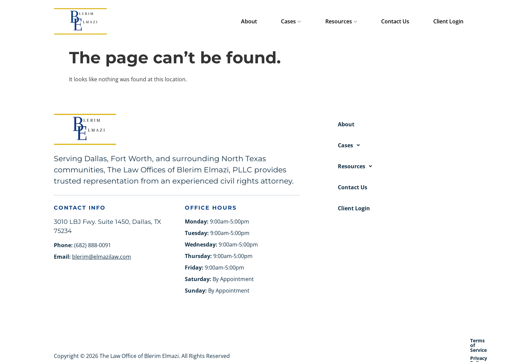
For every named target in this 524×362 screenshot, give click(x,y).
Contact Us (415, 21)
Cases (338, 22)
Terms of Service (382, 340)
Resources (374, 22)
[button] (404, 145)
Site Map (460, 340)
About (309, 21)
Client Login (455, 21)
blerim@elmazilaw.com (101, 256)
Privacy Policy (426, 340)
